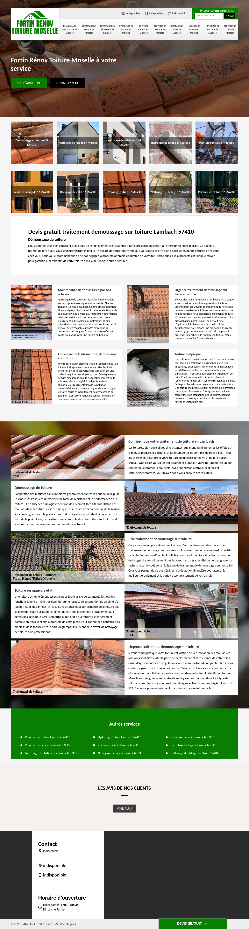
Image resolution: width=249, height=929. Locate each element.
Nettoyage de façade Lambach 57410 (121, 753)
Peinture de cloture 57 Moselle (230, 29)
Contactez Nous (67, 83)
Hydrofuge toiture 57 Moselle (194, 29)
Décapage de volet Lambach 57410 (193, 737)
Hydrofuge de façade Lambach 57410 (194, 745)
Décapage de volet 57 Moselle (176, 29)
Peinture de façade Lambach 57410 (47, 745)
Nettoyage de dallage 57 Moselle (212, 29)
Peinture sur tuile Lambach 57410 (119, 745)
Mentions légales (65, 924)
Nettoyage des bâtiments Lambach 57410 (51, 753)
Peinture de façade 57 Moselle (160, 29)
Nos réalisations (29, 83)
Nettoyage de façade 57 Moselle (89, 29)
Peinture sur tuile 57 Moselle (144, 29)
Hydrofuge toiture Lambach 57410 (119, 737)
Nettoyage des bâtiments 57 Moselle (107, 29)
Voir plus (124, 808)
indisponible (130, 14)
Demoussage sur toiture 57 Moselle (69, 29)
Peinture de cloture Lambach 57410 (47, 737)
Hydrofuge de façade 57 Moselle (126, 29)
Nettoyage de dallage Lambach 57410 (194, 753)
